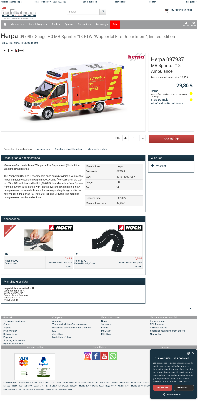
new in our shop (90, 2)
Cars (16, 43)
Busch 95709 (80, 382)
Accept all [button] (162, 387)
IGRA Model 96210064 (12, 390)
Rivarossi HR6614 (10, 386)
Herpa (4, 43)
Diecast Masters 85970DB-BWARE (59, 390)
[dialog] (173, 374)
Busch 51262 (136, 382)
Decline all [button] (184, 387)
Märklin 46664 (98, 386)
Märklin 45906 (123, 386)
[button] (173, 394)
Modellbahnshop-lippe (11, 2)
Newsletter (120, 2)
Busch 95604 (56, 382)
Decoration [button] (84, 24)
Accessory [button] (102, 24)
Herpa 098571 (110, 386)
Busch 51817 (148, 382)
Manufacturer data (97, 149)
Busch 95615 (105, 382)
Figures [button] (69, 24)
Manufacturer (18, 24)
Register (152, 2)
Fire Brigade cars (29, 43)
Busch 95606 (68, 382)
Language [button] (191, 2)
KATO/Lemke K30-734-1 (67, 386)
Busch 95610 (93, 382)
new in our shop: (10, 382)
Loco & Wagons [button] (38, 24)
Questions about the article (68, 149)
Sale (115, 24)
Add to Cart (171, 139)
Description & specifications (18, 149)
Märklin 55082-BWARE (120, 382)
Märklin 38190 (136, 386)
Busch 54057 (39, 386)
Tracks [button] (56, 24)
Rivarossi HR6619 (25, 386)
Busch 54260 (51, 386)
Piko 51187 (148, 386)
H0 (10, 43)
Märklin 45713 (84, 386)
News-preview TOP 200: (28, 382)
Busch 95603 (44, 382)
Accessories (43, 149)
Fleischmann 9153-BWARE (33, 390)
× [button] (192, 353)
